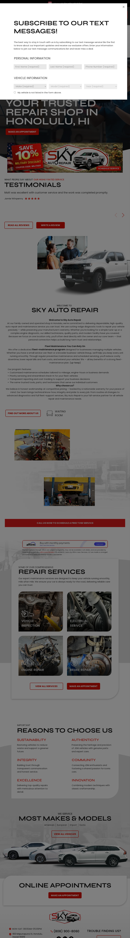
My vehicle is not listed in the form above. (39, 92)
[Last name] (65, 67)
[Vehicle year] (100, 86)
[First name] (30, 67)
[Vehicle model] (65, 86)
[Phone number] (100, 67)
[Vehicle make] (30, 86)
